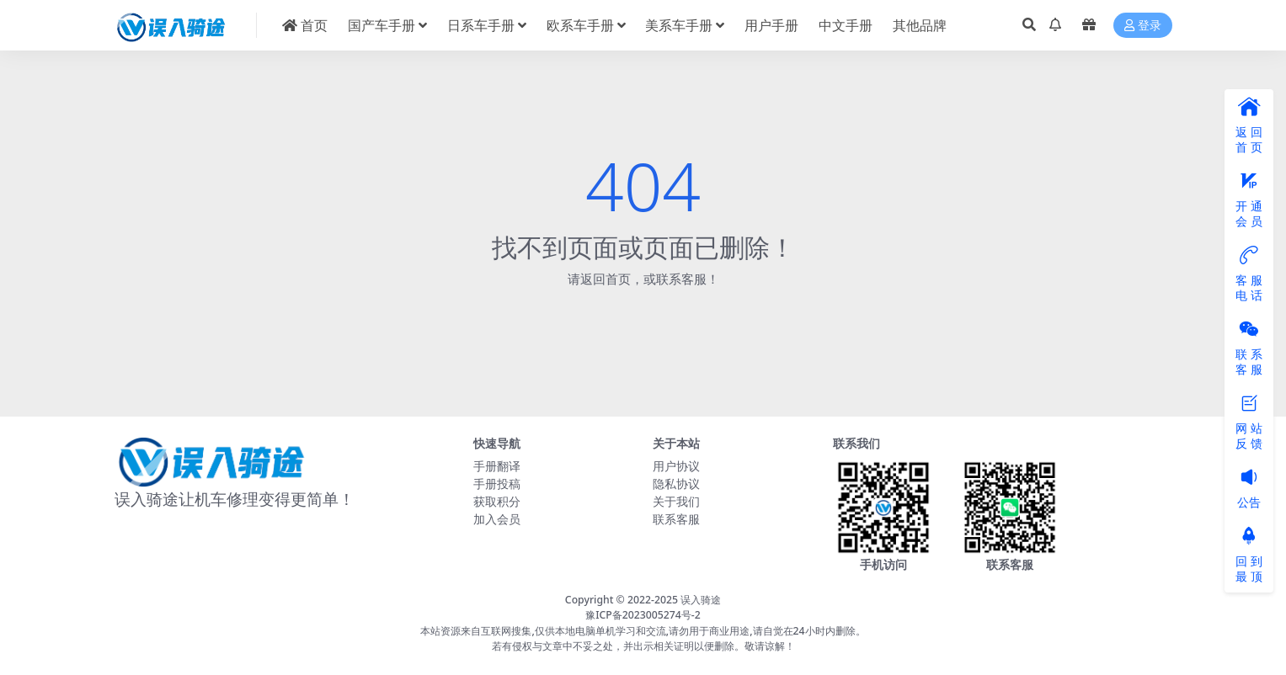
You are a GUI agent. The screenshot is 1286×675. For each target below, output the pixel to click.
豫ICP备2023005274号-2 (643, 615)
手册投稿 (496, 484)
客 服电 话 (1248, 274)
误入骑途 (700, 600)
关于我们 (676, 501)
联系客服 (676, 519)
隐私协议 (676, 484)
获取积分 (496, 501)
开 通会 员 (1248, 200)
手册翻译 (496, 466)
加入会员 (496, 519)
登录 (1142, 25)
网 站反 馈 (1248, 422)
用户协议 (676, 466)
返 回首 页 (1248, 126)
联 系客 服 (1248, 348)
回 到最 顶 (1248, 555)
